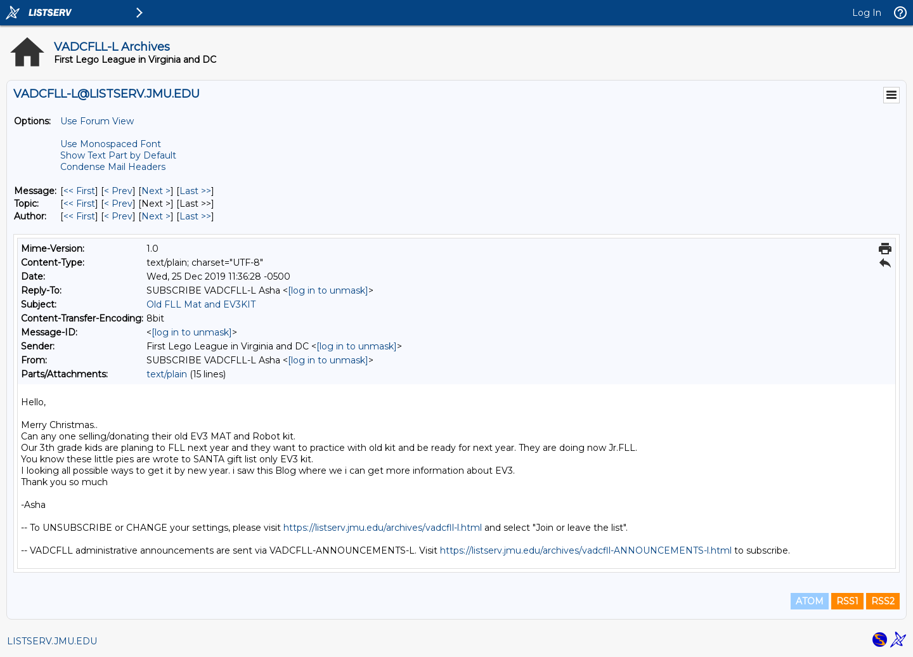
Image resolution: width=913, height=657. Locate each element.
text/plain (166, 374)
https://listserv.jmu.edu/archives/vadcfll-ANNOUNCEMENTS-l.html (586, 550)
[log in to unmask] (328, 290)
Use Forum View (97, 121)
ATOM (810, 601)
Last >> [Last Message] (195, 191)
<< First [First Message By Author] (79, 216)
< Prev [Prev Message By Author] (118, 216)
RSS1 (847, 601)
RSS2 (883, 601)
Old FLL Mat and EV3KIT (201, 304)
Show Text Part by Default (118, 155)
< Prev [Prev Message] (118, 191)
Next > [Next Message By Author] (156, 216)
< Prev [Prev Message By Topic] (118, 203)
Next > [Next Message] (156, 191)
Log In (866, 12)
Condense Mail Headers (112, 166)
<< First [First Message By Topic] (79, 203)
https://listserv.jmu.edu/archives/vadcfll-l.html (382, 527)
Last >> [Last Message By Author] (195, 216)
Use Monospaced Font (110, 144)
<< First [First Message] (79, 191)
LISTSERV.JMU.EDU (52, 641)
